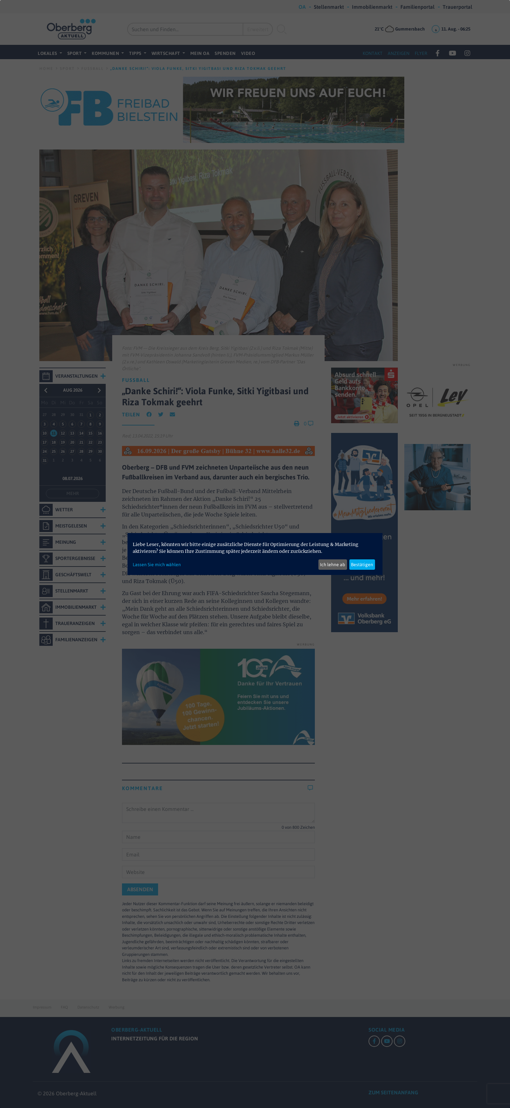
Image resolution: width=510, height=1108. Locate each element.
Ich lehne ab (332, 564)
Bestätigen (362, 564)
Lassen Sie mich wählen (157, 564)
